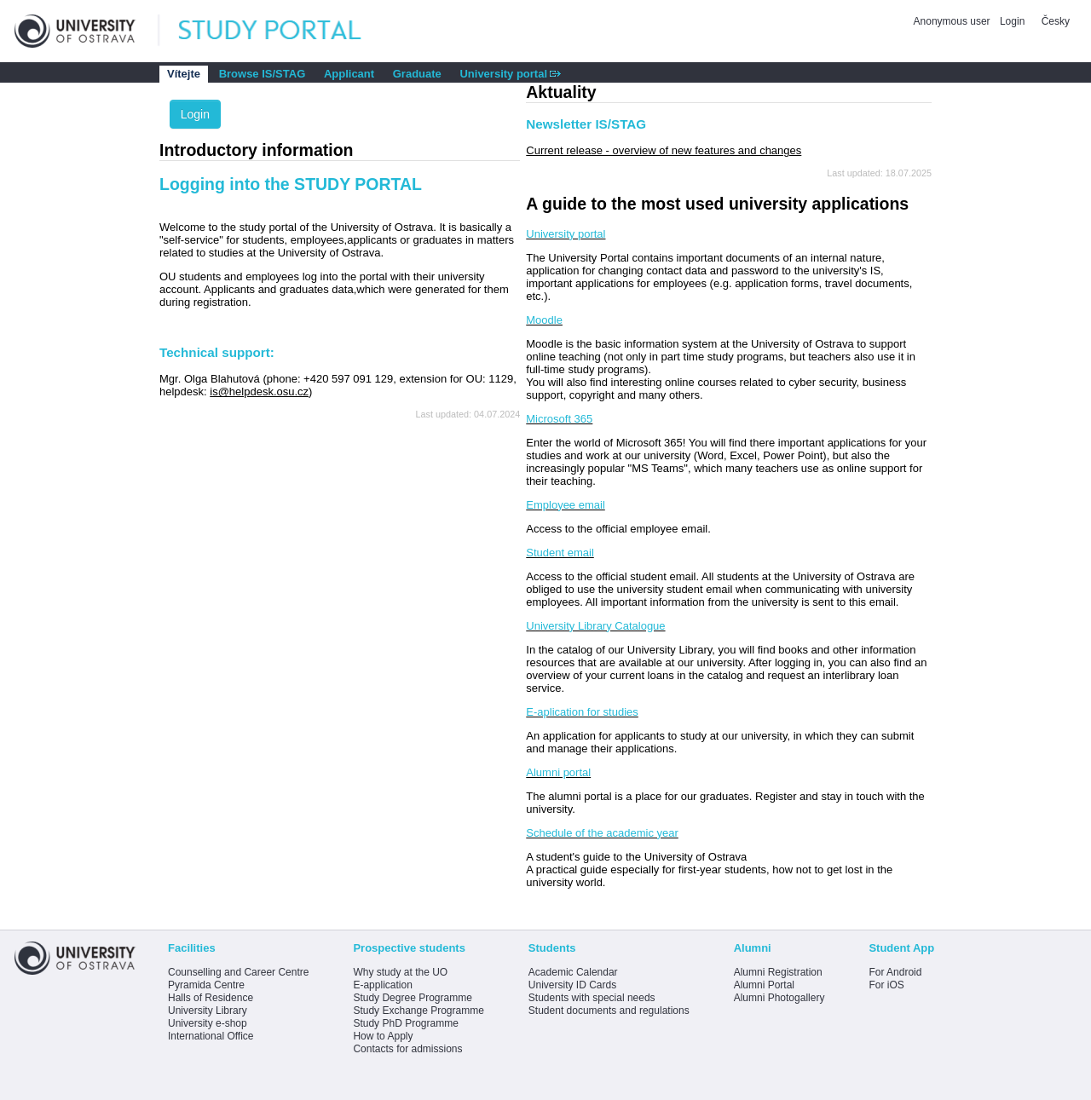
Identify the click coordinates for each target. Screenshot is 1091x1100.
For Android (895, 972)
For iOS (886, 985)
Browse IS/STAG (262, 73)
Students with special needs (591, 998)
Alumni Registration (778, 972)
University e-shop (207, 1023)
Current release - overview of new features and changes (663, 150)
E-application (382, 985)
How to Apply (383, 1036)
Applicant (349, 73)
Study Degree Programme (412, 998)
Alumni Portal (764, 985)
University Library (207, 1010)
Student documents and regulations (609, 1010)
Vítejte (183, 73)
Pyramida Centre (206, 985)
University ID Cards (572, 985)
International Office (211, 1036)
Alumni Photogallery (779, 998)
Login (1012, 21)
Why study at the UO (400, 972)
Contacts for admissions (407, 1049)
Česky (1056, 21)
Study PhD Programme (405, 1023)
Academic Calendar (573, 972)
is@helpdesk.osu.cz (259, 391)
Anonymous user (953, 21)
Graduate (417, 73)
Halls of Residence (210, 998)
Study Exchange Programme (418, 1010)
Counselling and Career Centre (238, 972)
